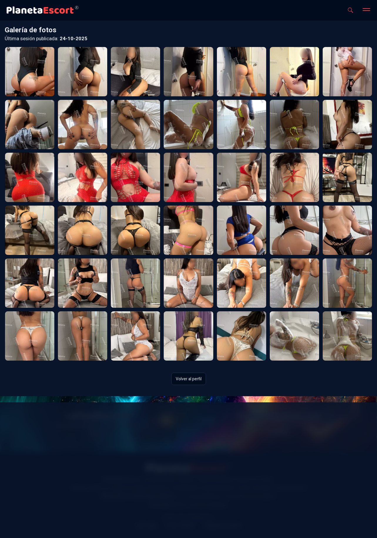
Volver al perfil (189, 379)
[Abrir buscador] (350, 10)
